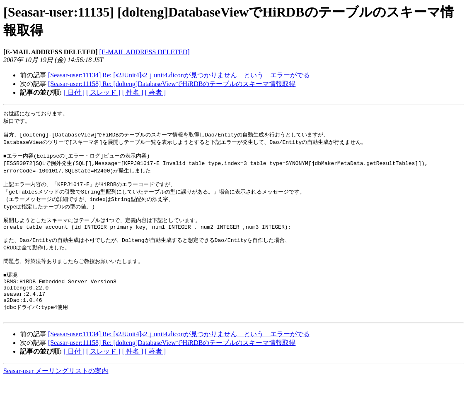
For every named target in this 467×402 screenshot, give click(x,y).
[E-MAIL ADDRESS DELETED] (144, 51)
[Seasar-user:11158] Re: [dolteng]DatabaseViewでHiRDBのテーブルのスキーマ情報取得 (171, 83)
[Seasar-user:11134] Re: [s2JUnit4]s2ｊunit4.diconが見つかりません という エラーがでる (179, 75)
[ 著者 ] (155, 92)
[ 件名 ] (132, 92)
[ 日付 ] (74, 92)
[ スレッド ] (103, 92)
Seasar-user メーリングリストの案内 (55, 393)
